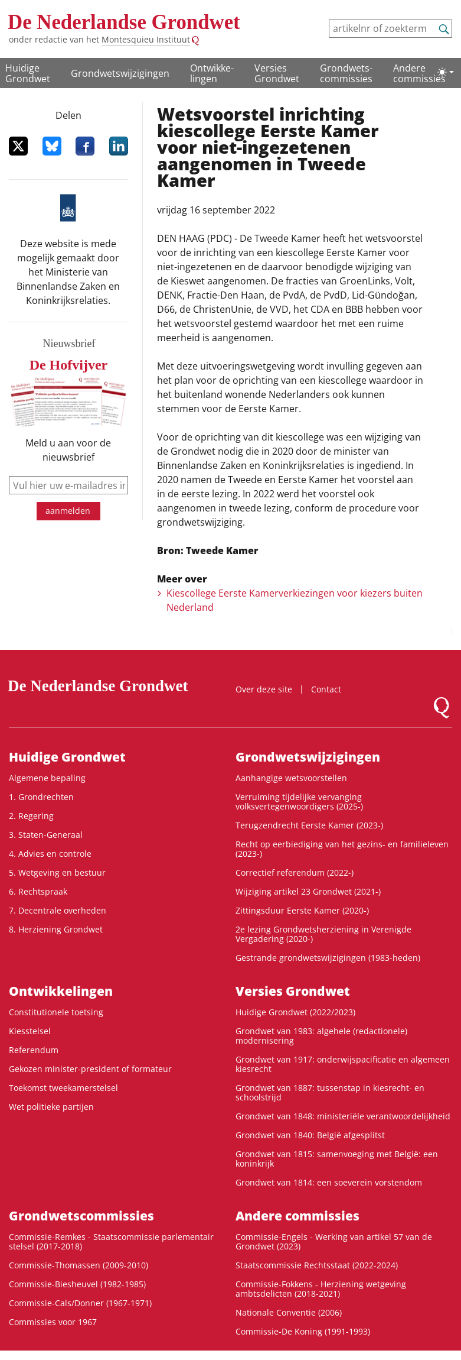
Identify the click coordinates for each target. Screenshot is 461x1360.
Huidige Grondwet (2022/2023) (295, 1012)
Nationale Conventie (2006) (289, 1312)
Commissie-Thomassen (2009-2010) (78, 1265)
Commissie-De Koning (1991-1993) (303, 1331)
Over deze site (264, 689)
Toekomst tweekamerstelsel (63, 1087)
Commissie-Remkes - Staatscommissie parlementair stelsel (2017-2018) (111, 1241)
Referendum (33, 1049)
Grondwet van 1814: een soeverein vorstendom (329, 1182)
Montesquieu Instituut (146, 39)
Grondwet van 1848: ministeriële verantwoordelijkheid (343, 1116)
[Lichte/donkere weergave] (445, 72)
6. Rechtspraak (38, 891)
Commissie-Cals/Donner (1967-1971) (80, 1303)
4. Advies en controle (50, 853)
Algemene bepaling (47, 777)
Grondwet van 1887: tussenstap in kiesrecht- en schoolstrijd (330, 1092)
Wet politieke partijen (51, 1106)
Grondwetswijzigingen (120, 73)
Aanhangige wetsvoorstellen (291, 777)
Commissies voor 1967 (53, 1321)
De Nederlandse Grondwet (124, 22)
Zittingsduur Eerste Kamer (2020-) (302, 910)
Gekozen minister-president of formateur (90, 1068)
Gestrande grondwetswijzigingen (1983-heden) (328, 957)
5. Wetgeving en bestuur (57, 872)
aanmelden (67, 510)
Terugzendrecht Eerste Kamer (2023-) (309, 825)
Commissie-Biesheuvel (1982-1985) (77, 1284)
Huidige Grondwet (27, 73)
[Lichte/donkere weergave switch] (445, 72)
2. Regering (31, 815)
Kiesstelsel (30, 1031)
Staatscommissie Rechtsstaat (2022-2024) (317, 1265)
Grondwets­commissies (346, 73)
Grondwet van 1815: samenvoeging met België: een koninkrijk (337, 1158)
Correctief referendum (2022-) (295, 872)
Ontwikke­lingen (212, 73)
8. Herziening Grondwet (56, 929)
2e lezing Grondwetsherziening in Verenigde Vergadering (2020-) (323, 934)
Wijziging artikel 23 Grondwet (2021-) (308, 891)
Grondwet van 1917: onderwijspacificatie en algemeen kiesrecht (343, 1064)
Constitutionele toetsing (56, 1012)
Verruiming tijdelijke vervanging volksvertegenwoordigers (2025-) (299, 801)
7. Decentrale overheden (57, 910)
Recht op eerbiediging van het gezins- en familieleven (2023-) (342, 848)
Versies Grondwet (276, 73)
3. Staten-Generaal (46, 834)
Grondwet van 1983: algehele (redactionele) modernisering (321, 1035)
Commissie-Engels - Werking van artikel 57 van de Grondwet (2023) (334, 1241)
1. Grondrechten (41, 796)
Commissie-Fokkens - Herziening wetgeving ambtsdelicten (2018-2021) (321, 1288)
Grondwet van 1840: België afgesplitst (310, 1135)
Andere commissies (419, 73)
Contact (326, 689)
